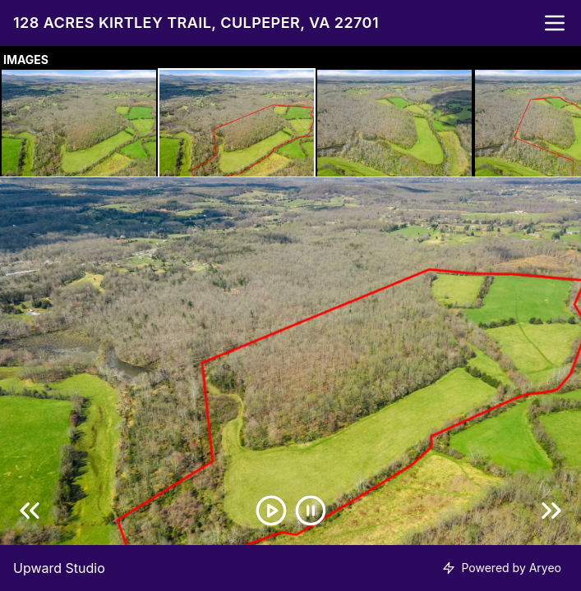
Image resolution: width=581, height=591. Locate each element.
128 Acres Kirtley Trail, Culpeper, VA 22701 (196, 22)
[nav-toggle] (555, 23)
